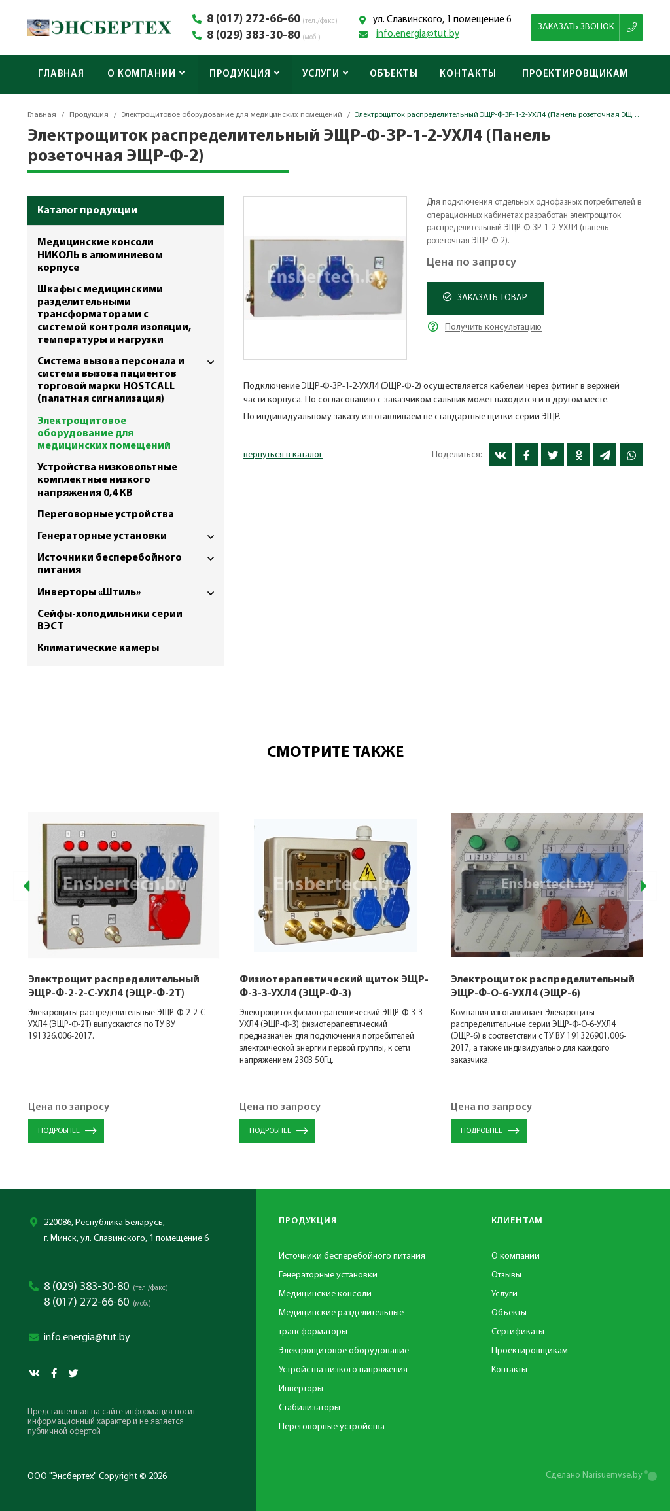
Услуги (325, 74)
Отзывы (506, 1275)
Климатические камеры (98, 648)
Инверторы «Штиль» (130, 593)
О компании (146, 74)
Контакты (468, 74)
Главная (61, 74)
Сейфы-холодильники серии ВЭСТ (110, 620)
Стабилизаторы (309, 1408)
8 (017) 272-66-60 (253, 20)
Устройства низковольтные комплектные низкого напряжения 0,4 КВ (107, 480)
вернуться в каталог (283, 455)
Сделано (594, 1475)
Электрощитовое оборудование (344, 1351)
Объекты (394, 74)
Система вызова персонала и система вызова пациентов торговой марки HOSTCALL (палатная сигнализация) (130, 378)
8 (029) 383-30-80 (253, 36)
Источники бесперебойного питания (130, 561)
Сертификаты (517, 1332)
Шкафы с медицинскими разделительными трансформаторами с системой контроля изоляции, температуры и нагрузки (114, 315)
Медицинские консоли (325, 1294)
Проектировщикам (575, 74)
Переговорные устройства (105, 515)
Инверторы (301, 1389)
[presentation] (28, 886)
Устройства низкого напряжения (343, 1370)
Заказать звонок (576, 27)
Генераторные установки (130, 536)
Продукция (244, 74)
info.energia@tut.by (417, 34)
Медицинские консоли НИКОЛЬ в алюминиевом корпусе (100, 255)
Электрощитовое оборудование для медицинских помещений (232, 115)
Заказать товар (485, 297)
